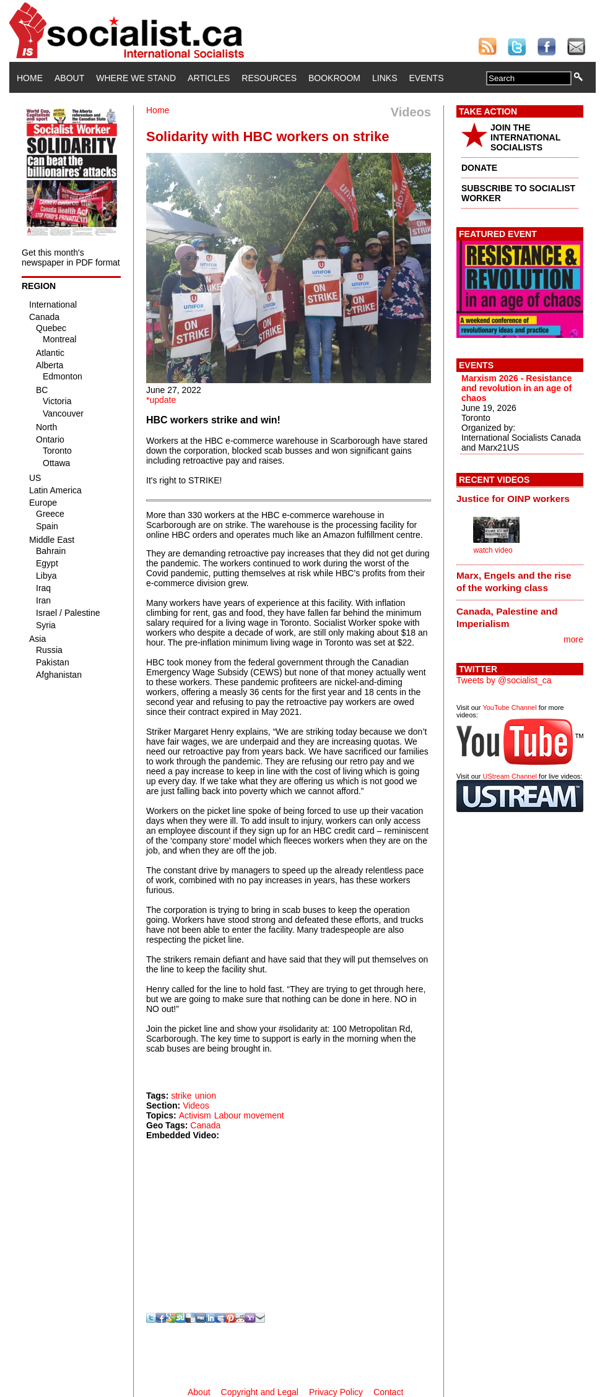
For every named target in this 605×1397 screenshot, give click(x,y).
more (573, 639)
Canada (205, 1125)
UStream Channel (510, 776)
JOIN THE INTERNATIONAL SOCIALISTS (525, 137)
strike (181, 1096)
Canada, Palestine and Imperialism (506, 617)
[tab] (519, 498)
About (69, 78)
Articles (209, 78)
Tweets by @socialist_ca (504, 680)
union (205, 1096)
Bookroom (334, 78)
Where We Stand (136, 78)
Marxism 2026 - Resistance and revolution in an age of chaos (516, 388)
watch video (492, 550)
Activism (195, 1115)
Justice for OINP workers (513, 498)
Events (426, 78)
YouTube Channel (509, 707)
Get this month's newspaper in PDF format (71, 257)
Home (30, 78)
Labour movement (249, 1115)
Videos (196, 1105)
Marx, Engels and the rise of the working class (514, 581)
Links (384, 78)
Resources (269, 78)
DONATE (479, 168)
